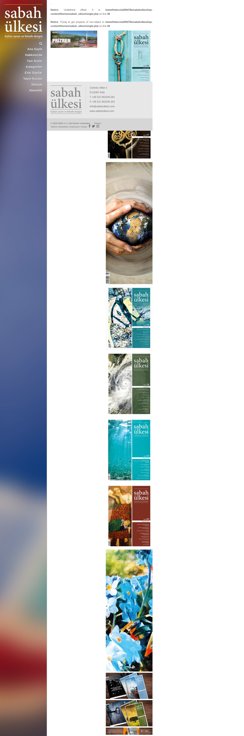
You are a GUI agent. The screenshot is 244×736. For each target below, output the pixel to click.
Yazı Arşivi (34, 61)
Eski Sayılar (33, 72)
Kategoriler (34, 67)
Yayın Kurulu (32, 78)
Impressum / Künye (78, 127)
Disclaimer (63, 127)
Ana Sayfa (34, 49)
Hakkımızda (33, 55)
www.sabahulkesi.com (102, 111)
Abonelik (35, 90)
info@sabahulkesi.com (102, 106)
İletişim (37, 84)
